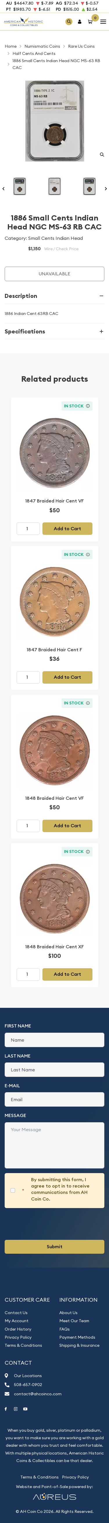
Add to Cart (67, 529)
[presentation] (49, 1224)
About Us (68, 1312)
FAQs (64, 1329)
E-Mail (12, 1086)
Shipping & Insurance (79, 1345)
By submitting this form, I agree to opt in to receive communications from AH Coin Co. (60, 1189)
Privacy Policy (18, 1337)
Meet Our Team (74, 1320)
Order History (18, 1329)
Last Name (18, 1056)
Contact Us (16, 1312)
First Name (18, 1026)
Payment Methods (77, 1337)
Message (15, 1115)
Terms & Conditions (23, 1345)
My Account (16, 1320)
